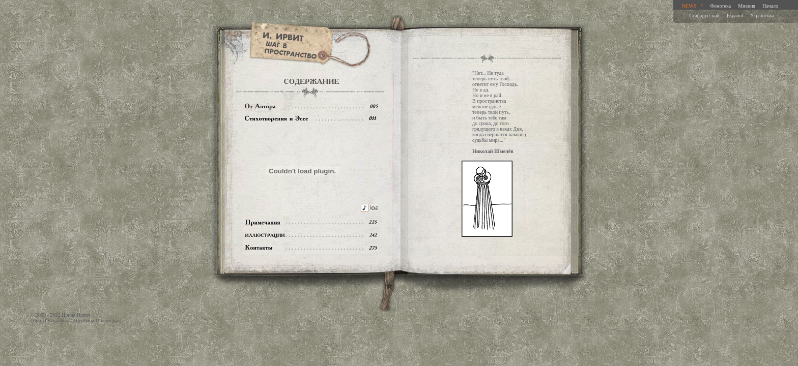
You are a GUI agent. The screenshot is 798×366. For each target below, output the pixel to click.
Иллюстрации (311, 235)
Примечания (311, 222)
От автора (311, 106)
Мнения (746, 6)
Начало (770, 6)
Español (735, 15)
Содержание (311, 118)
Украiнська (762, 15)
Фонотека (720, 6)
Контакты (311, 247)
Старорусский (704, 15)
